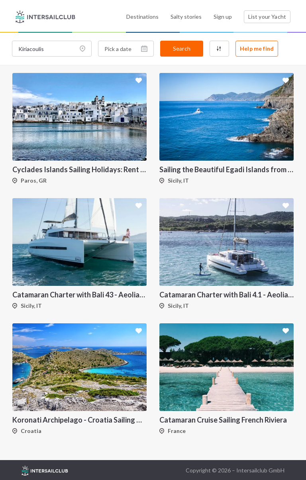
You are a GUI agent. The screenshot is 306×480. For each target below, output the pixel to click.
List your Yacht (267, 16)
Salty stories (186, 16)
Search (181, 48)
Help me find (257, 48)
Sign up (223, 16)
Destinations (142, 16)
